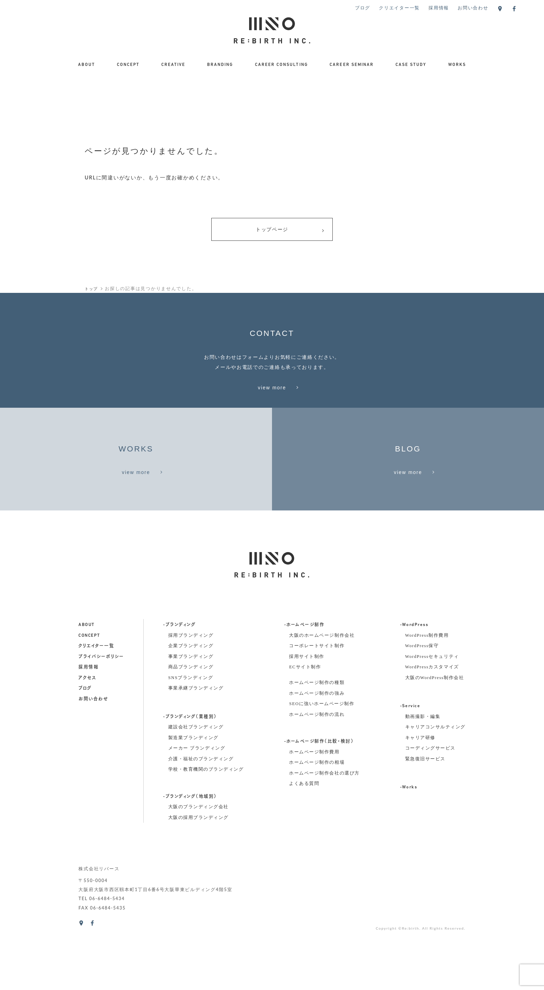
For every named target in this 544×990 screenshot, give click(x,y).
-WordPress (414, 688)
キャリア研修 (420, 800)
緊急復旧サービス (425, 822)
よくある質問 (304, 846)
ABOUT (86, 65)
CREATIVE (173, 65)
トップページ (290, 231)
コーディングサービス (430, 811)
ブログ (362, 7)
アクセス (87, 741)
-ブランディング (179, 688)
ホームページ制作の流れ (317, 777)
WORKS (457, 65)
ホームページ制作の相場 (317, 825)
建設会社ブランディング (196, 790)
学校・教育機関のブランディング (206, 832)
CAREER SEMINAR (352, 65)
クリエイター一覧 (399, 7)
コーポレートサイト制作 (317, 708)
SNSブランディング (190, 740)
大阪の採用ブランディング (198, 880)
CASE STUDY (411, 65)
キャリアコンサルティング (435, 790)
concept (89, 698)
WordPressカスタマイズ (432, 730)
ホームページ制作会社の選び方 (324, 836)
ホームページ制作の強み (317, 756)
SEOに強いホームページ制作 (321, 766)
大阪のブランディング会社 (198, 870)
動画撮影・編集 (423, 779)
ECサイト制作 (305, 730)
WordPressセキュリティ (432, 719)
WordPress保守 (422, 708)
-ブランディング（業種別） (190, 780)
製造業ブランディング (193, 800)
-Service (410, 769)
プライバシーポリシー (101, 720)
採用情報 (438, 7)
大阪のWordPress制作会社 (434, 740)
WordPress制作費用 (427, 698)
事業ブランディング (191, 719)
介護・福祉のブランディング (201, 822)
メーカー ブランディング (196, 811)
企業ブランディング (191, 708)
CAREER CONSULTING (281, 65)
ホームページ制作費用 (314, 815)
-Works (408, 850)
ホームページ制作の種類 (317, 745)
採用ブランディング (191, 698)
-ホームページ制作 (304, 688)
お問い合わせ (473, 7)
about (86, 688)
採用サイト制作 (306, 719)
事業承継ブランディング (196, 751)
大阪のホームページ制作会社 (322, 698)
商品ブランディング (191, 730)
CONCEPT (128, 65)
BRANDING (220, 65)
